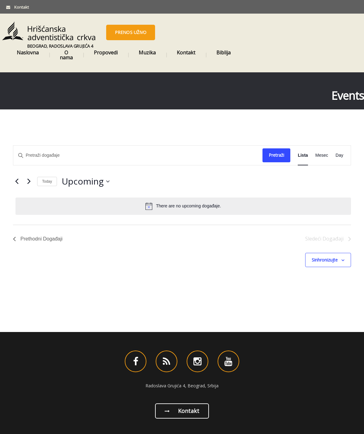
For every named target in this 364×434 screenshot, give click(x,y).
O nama (66, 55)
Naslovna (28, 52)
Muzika (147, 52)
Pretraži (276, 155)
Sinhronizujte (325, 260)
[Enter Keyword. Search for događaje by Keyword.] (137, 155)
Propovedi (106, 52)
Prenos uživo (130, 32)
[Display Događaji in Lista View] (303, 155)
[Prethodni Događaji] (16, 181)
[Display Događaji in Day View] (339, 155)
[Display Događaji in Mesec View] (321, 155)
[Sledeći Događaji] (28, 181)
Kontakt (186, 52)
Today (47, 181)
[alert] (183, 206)
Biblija (223, 52)
